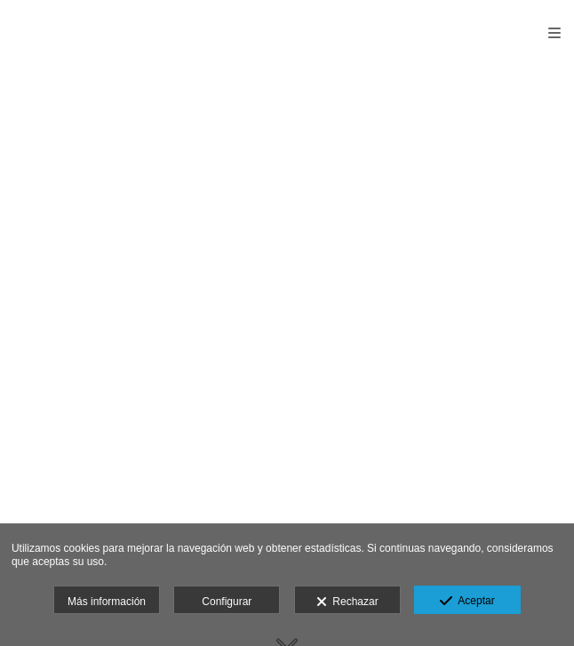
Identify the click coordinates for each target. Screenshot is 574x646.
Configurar (226, 601)
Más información (107, 601)
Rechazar (347, 602)
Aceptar (467, 601)
